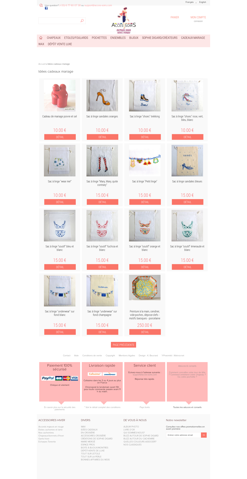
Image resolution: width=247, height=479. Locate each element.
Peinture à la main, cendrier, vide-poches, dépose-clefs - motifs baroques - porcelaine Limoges (144, 316)
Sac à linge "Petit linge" (144, 181)
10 (59, 130)
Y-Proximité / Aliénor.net (173, 356)
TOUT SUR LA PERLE (91, 457)
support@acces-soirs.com (145, 375)
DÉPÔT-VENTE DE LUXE (93, 451)
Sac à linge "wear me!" (60, 181)
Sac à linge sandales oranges (102, 116)
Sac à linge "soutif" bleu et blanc (60, 248)
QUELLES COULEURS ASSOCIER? (139, 442)
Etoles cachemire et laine (50, 430)
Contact (66, 356)
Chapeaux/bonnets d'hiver (51, 436)
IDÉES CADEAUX (89, 430)
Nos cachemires (46, 433)
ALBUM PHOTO (131, 427)
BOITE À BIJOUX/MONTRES (94, 448)
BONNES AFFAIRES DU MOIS (95, 460)
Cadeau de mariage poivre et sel (59, 116)
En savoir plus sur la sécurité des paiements (59, 408)
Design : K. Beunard (148, 356)
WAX (83, 427)
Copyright (110, 356)
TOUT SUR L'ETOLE (90, 454)
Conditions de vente (92, 356)
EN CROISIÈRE (88, 433)
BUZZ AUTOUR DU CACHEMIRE (139, 439)
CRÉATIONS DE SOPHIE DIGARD (97, 439)
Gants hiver (43, 439)
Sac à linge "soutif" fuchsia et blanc (102, 248)
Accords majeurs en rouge (51, 427)
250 (144, 325)
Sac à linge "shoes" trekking (145, 116)
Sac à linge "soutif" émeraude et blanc (187, 248)
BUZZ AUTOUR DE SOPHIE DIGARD (141, 436)
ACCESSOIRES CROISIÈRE (93, 436)
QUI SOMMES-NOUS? (134, 433)
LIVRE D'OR (129, 430)
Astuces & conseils (187, 366)
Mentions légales (127, 356)
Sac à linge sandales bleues (187, 181)
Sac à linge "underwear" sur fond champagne (102, 313)
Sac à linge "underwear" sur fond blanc (59, 313)
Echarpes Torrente (47, 442)
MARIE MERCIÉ (88, 442)
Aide (76, 356)
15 (102, 195)
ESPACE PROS (88, 445)
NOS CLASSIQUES (132, 445)
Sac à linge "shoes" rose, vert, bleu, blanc (187, 118)
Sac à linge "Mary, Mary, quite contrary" (102, 183)
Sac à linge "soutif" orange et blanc (144, 248)
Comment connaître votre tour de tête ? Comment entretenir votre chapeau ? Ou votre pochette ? (187, 374)
